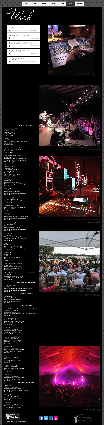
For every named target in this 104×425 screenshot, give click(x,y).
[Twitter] (46, 418)
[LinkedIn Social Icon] (51, 418)
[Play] (10, 54)
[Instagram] (56, 418)
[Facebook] (41, 418)
